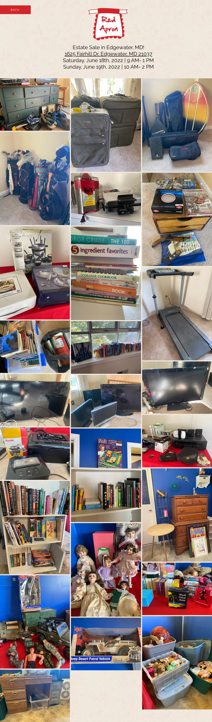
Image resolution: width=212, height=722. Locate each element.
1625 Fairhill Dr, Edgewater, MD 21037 (108, 54)
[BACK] (15, 9)
